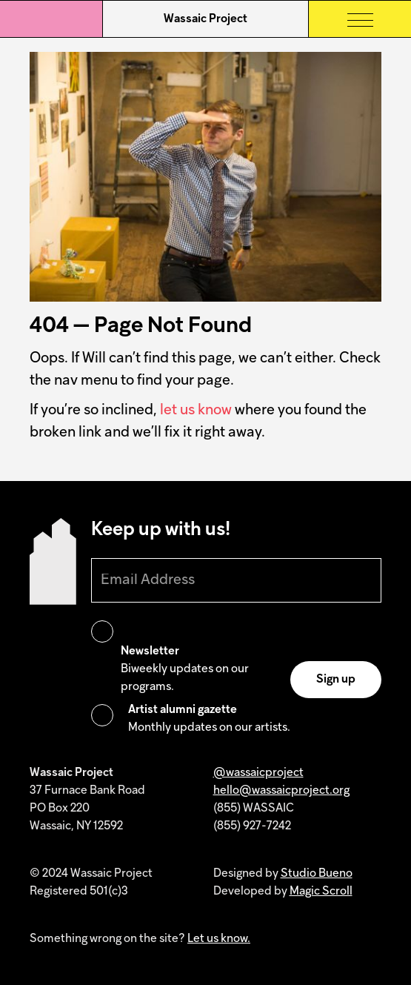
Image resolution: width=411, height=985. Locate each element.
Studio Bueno (316, 874)
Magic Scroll (321, 891)
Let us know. (218, 939)
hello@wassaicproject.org (281, 791)
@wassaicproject (258, 773)
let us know (196, 410)
